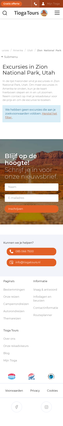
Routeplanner (42, 315)
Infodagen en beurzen (42, 298)
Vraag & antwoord (45, 289)
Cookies (52, 390)
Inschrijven (15, 208)
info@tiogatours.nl (24, 262)
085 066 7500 (21, 251)
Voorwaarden (14, 390)
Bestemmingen (14, 289)
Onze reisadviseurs (16, 346)
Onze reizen (11, 296)
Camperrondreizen (16, 304)
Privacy (35, 390)
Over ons (9, 338)
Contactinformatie (45, 307)
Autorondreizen (14, 311)
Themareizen (12, 318)
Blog (6, 353)
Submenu (11, 57)
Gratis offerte (11, 3)
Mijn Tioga (10, 360)
